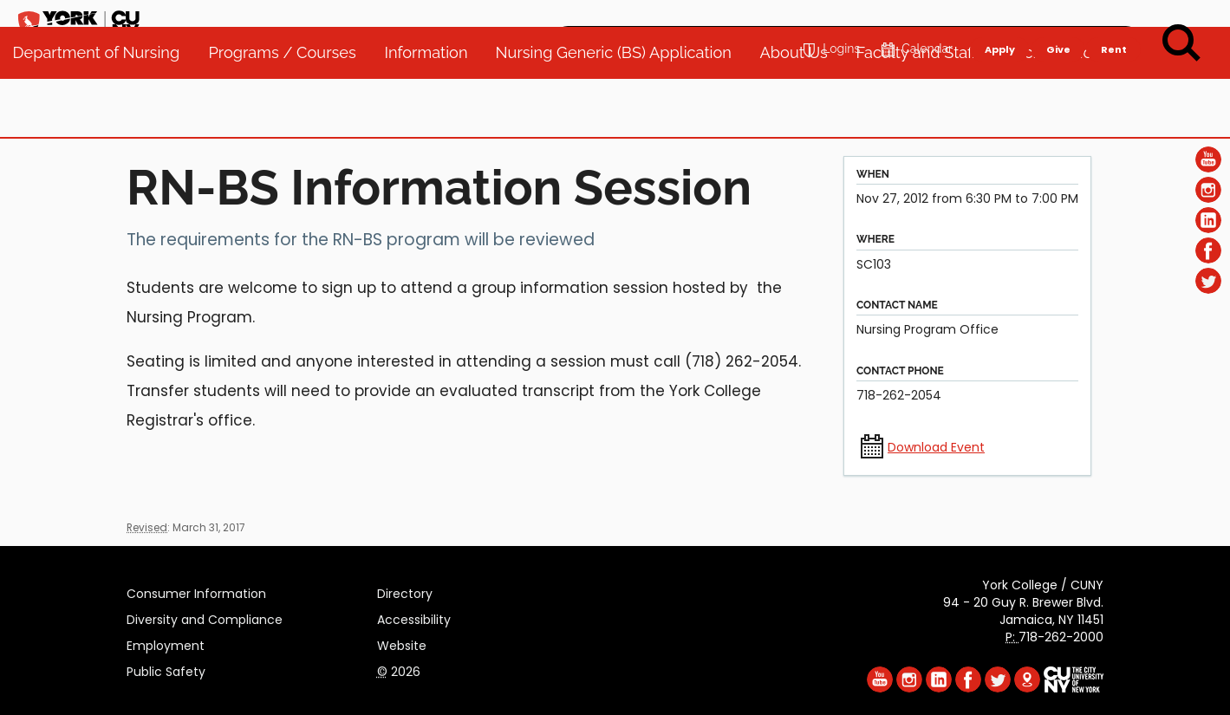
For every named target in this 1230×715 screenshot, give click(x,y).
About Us (802, 112)
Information (434, 112)
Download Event (936, 447)
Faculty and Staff (924, 112)
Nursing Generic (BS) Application (621, 112)
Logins (829, 23)
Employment (166, 643)
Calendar (915, 23)
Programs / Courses (290, 112)
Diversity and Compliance (205, 617)
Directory (405, 591)
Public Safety (166, 669)
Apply (999, 22)
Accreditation (1061, 112)
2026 (398, 669)
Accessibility (414, 617)
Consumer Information (196, 591)
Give (1057, 22)
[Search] (1181, 43)
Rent (1114, 22)
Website (401, 643)
